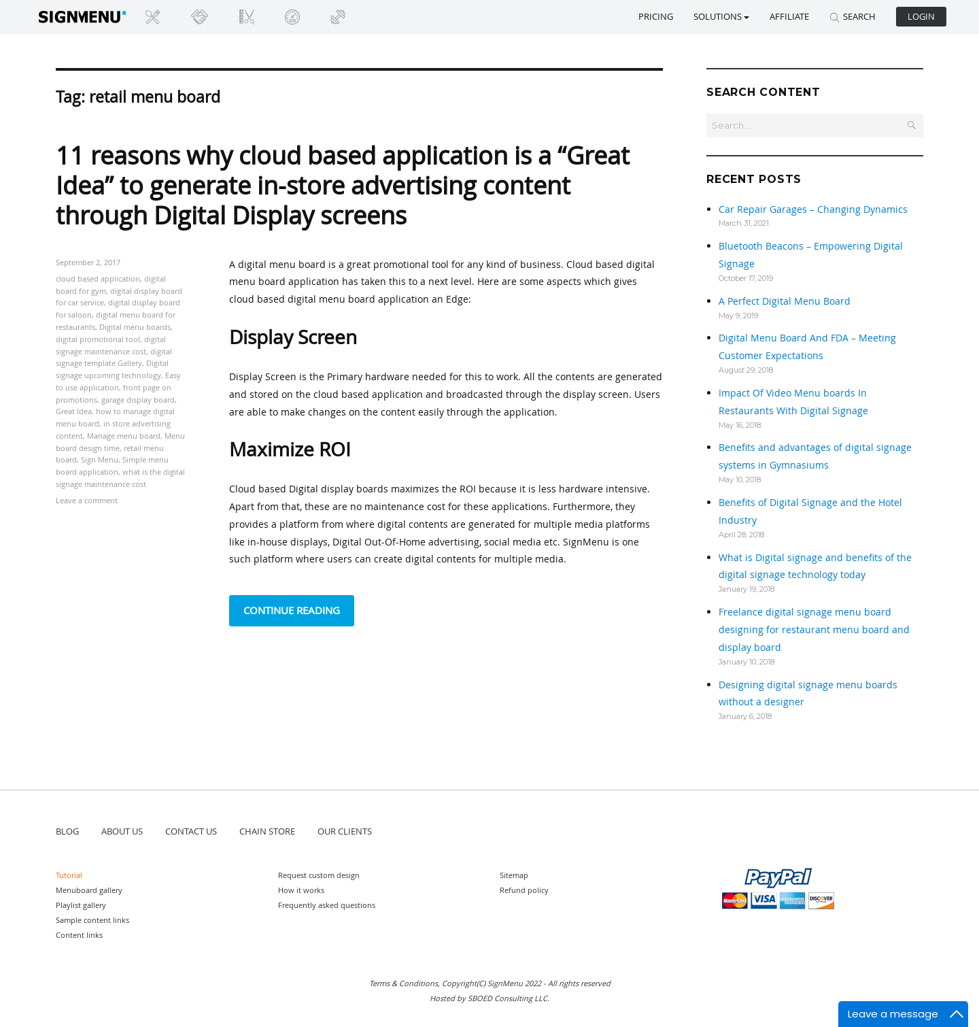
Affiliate (789, 16)
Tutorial (69, 875)
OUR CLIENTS (344, 831)
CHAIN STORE (267, 831)
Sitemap (514, 875)
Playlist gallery (81, 905)
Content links (79, 935)
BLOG (67, 831)
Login (921, 16)
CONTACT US (191, 831)
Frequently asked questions (326, 905)
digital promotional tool (98, 339)
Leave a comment (87, 500)
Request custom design (319, 875)
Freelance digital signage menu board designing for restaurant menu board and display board (814, 629)
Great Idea (74, 411)
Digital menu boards (135, 327)
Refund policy (524, 890)
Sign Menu (99, 459)
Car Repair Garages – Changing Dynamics (813, 209)
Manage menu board (123, 436)
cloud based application (98, 278)
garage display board (138, 399)
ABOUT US (122, 831)
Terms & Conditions (403, 983)
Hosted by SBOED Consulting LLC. (489, 998)
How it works (301, 890)
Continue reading (298, 609)
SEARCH (852, 16)
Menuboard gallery (89, 890)
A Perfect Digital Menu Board (785, 300)
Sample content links (92, 920)
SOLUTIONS (721, 16)
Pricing (655, 16)
